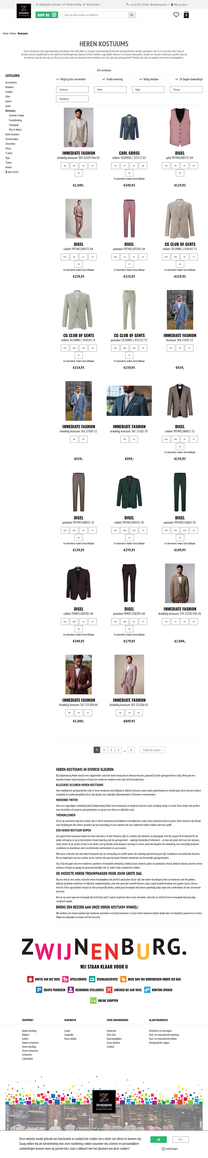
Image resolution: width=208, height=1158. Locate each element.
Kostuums (10, 110)
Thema (176, 89)
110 (83, 348)
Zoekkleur (64, 99)
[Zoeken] (132, 15)
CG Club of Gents (180, 244)
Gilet (7, 96)
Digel (180, 153)
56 (194, 165)
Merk (99, 89)
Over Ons (111, 1034)
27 (125, 165)
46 (65, 165)
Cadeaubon (27, 1058)
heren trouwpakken (173, 57)
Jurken (25, 1038)
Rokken (25, 1034)
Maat (137, 89)
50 (83, 165)
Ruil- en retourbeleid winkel (163, 1038)
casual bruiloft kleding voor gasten (167, 883)
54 (79, 173)
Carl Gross (129, 153)
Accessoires (11, 82)
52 (92, 165)
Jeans (8, 106)
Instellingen (170, 1149)
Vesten (8, 167)
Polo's (8, 148)
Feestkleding (15, 120)
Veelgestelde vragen (159, 1042)
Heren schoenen (30, 1050)
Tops (7, 157)
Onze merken (113, 1042)
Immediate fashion (78, 153)
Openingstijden (114, 1038)
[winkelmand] (185, 14)
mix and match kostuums (87, 854)
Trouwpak (13, 124)
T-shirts (8, 153)
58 (180, 173)
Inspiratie (68, 1034)
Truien (8, 162)
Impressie (111, 1030)
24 (74, 256)
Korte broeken (12, 134)
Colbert (9, 92)
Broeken (9, 87)
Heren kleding (29, 1046)
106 (175, 256)
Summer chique (16, 115)
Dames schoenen (30, 1042)
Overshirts (10, 143)
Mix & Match (15, 129)
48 (74, 165)
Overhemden (11, 139)
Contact (110, 1046)
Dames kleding (29, 1030)
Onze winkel (70, 1038)
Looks (67, 1030)
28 (134, 165)
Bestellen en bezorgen (160, 1030)
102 (65, 256)
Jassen (8, 101)
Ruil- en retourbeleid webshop (164, 1034)
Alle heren (11, 171)
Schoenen (27, 1054)
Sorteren (63, 89)
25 (83, 256)
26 (115, 165)
